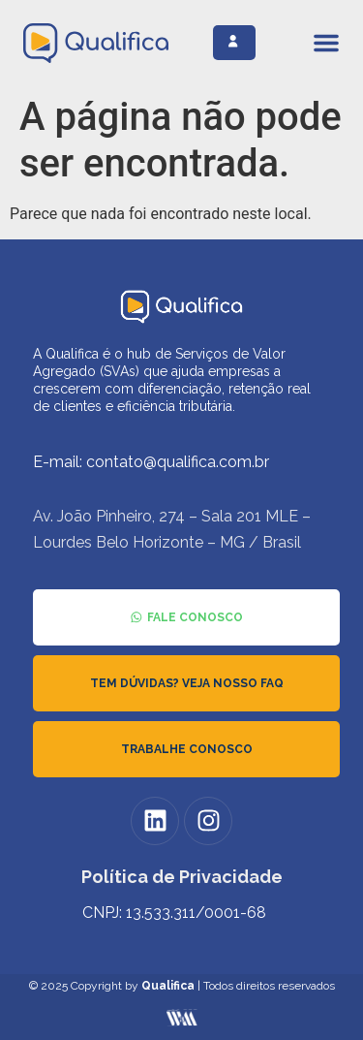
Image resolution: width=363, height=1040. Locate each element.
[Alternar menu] (326, 42)
